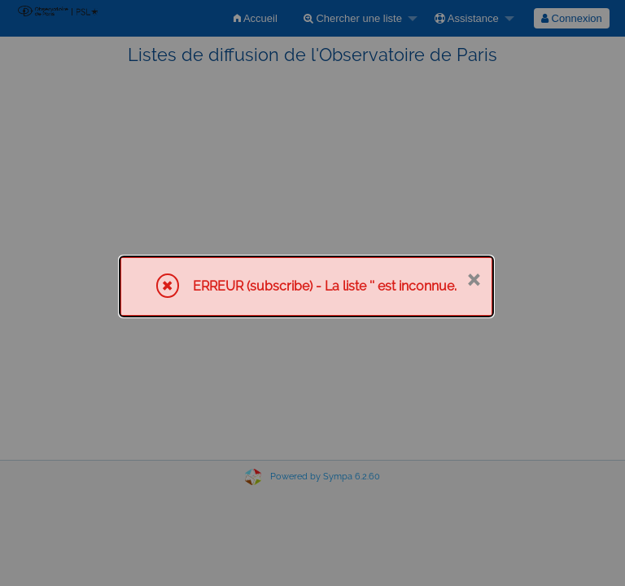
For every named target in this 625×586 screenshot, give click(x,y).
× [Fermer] (473, 278)
